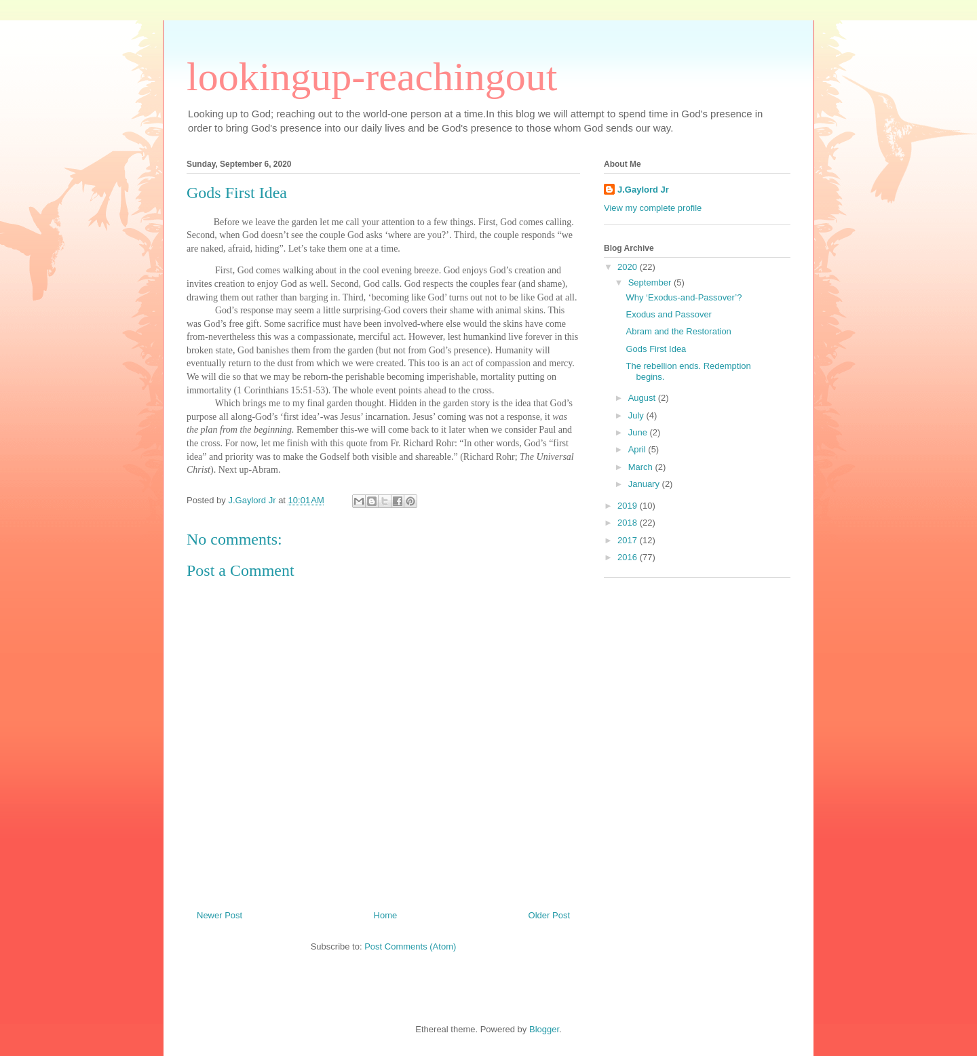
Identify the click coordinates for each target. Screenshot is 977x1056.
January (645, 484)
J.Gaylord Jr (643, 189)
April (638, 449)
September (651, 282)
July (637, 415)
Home (386, 915)
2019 (628, 506)
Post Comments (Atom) (410, 946)
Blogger (544, 1029)
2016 (628, 557)
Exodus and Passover (668, 314)
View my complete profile (653, 208)
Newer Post (219, 915)
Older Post (549, 915)
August (643, 398)
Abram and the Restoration (678, 331)
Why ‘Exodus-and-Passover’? (684, 297)
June (639, 432)
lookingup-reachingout (372, 76)
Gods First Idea (656, 349)
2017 (628, 540)
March (641, 467)
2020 (628, 267)
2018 (628, 522)
